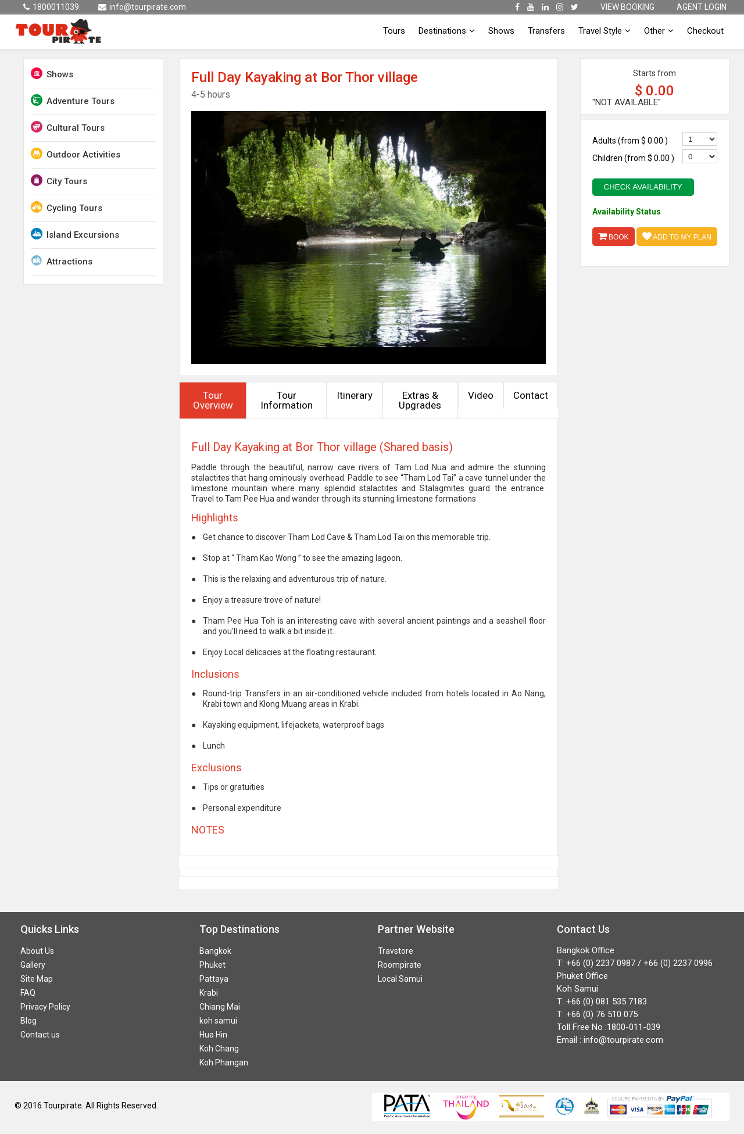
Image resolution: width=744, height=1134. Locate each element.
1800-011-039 (633, 1027)
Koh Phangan (223, 1062)
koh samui (218, 1020)
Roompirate (399, 965)
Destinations (447, 31)
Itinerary (355, 395)
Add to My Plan (676, 236)
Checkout (705, 31)
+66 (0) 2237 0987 (600, 963)
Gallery (32, 965)
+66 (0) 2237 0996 (678, 963)
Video (480, 395)
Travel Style (604, 31)
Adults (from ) (630, 140)
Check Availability (643, 187)
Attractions (61, 261)
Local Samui (400, 978)
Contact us (40, 1034)
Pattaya (213, 978)
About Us (37, 951)
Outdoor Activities (75, 154)
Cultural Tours (68, 127)
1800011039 (51, 7)
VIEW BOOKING (627, 7)
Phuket (212, 965)
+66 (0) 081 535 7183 (606, 1001)
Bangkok (215, 951)
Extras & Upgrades (420, 400)
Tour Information (286, 400)
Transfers (546, 31)
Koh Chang (219, 1048)
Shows (501, 31)
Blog (28, 1020)
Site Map (36, 978)
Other (659, 31)
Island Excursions (75, 234)
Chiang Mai (219, 1006)
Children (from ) (633, 158)
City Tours (59, 180)
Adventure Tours (73, 100)
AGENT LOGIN (702, 7)
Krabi (208, 992)
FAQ (27, 992)
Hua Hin (213, 1034)
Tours (394, 31)
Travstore (395, 951)
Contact (530, 395)
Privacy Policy (45, 1006)
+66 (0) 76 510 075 (602, 1014)
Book (613, 236)
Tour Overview (213, 400)
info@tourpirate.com (142, 7)
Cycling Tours (66, 207)
